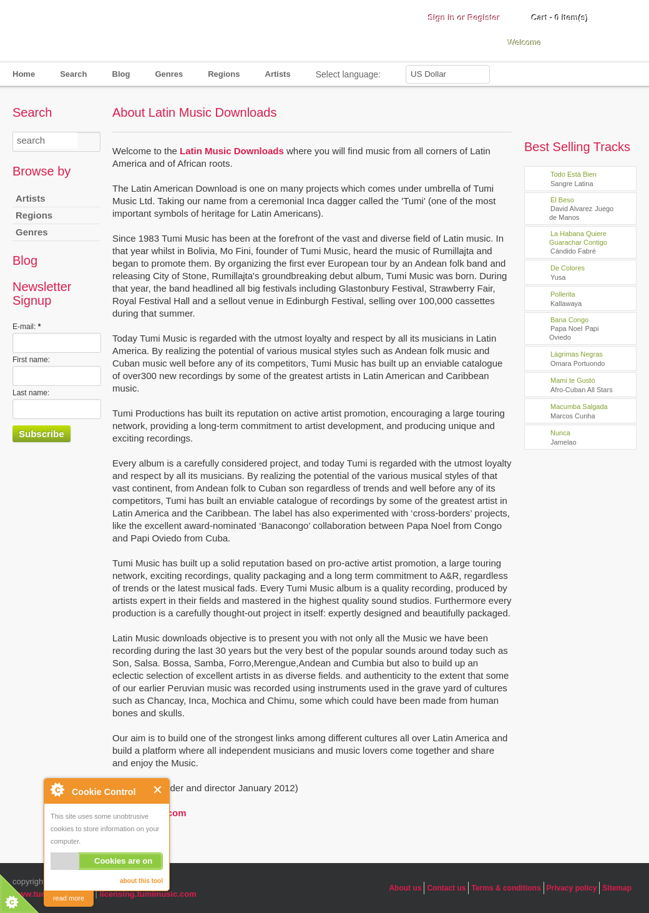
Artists (278, 74)
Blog (121, 74)
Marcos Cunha (572, 416)
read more (68, 898)
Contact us (446, 888)
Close (158, 790)
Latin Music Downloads (232, 151)
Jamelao (563, 442)
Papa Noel (566, 328)
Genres (169, 74)
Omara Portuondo (577, 363)
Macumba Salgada (579, 406)
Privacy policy (572, 888)
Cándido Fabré (573, 251)
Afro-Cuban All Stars (581, 389)
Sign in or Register (464, 17)
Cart (560, 17)
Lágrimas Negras (576, 354)
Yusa (557, 277)
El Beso (562, 200)
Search (73, 74)
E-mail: (26, 326)
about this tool (141, 880)
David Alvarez (571, 208)
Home (23, 74)
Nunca (560, 433)
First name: (31, 359)
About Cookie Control (56, 789)
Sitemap (617, 888)
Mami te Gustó (572, 380)
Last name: (30, 392)
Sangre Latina (571, 183)
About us (405, 888)
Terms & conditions (505, 888)
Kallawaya (566, 303)
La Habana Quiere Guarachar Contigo (578, 238)
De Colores (567, 268)
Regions (224, 74)
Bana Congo (569, 319)
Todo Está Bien (573, 174)
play (536, 179)
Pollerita (562, 294)
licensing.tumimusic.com (147, 894)
